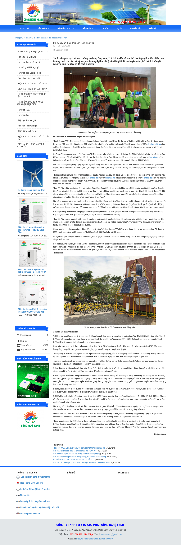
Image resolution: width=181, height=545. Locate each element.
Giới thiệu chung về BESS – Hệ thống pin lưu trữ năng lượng (76, 453)
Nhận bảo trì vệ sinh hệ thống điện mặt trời (39, 507)
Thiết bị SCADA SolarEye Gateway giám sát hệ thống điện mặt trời (79, 448)
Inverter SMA (23, 109)
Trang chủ (24, 28)
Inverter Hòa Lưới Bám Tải (29, 73)
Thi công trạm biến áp (30, 513)
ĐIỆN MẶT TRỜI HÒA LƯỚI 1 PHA (32, 83)
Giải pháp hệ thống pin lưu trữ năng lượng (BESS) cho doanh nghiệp (79, 456)
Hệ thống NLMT (65, 28)
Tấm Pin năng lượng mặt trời (30, 51)
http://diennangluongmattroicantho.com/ (94, 538)
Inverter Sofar (23, 115)
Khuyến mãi (135, 28)
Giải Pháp (87, 28)
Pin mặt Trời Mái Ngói (27, 125)
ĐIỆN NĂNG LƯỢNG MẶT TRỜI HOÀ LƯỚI (30, 145)
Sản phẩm (43, 28)
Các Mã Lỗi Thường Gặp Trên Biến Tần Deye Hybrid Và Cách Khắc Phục (81, 462)
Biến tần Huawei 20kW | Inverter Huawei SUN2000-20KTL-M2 (32, 310)
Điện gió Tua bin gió (26, 120)
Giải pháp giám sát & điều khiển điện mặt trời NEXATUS (75, 451)
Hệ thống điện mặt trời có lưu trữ (35, 489)
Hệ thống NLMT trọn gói (28, 67)
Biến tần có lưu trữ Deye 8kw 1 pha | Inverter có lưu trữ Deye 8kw (32, 230)
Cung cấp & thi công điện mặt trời (35, 501)
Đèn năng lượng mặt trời (28, 78)
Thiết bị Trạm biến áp (27, 131)
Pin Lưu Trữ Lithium (26, 56)
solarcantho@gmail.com (111, 534)
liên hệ (152, 28)
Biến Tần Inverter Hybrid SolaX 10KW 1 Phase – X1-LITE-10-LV (32, 270)
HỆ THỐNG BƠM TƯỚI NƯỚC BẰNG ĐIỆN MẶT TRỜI (30, 103)
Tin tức (105, 28)
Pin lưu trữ (25, 495)
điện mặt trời (154, 157)
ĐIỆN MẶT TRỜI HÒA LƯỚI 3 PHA (32, 89)
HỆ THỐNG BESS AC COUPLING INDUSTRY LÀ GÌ (73, 459)
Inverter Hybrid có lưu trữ (29, 62)
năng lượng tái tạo (154, 144)
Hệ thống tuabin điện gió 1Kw (31, 190)
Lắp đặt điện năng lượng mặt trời (33, 477)
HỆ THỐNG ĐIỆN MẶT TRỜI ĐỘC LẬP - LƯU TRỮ (31, 95)
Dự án (119, 28)
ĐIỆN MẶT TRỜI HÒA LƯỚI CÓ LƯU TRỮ (33, 137)
